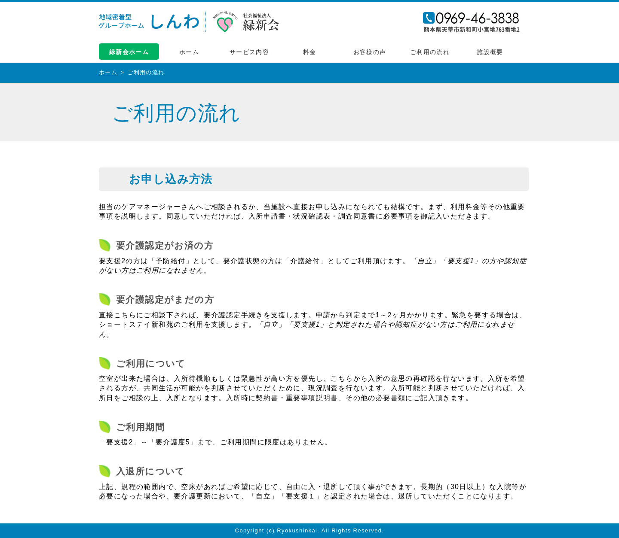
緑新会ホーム (129, 52)
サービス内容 (249, 52)
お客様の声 (369, 52)
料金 (309, 52)
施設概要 (490, 52)
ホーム (189, 52)
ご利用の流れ (430, 52)
